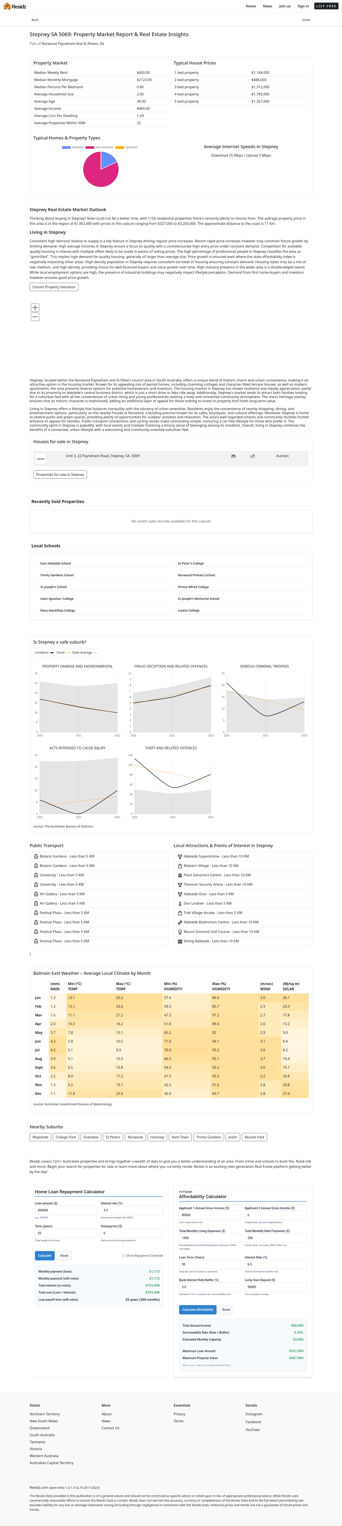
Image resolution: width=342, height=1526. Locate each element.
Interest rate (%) (132, 1211)
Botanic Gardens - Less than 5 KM (63, 856)
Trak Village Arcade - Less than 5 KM (209, 913)
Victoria (36, 1448)
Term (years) (66, 1233)
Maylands (40, 1137)
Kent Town (180, 1137)
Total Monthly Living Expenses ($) (210, 1240)
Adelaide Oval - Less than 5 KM (205, 894)
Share (306, 20)
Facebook (253, 1421)
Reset (64, 1255)
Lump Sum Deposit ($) (276, 1287)
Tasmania (37, 1442)
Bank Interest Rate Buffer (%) (210, 1287)
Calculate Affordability (198, 1309)
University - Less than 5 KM (58, 875)
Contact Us (110, 1428)
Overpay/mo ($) (132, 1233)
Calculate (44, 1255)
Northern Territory (45, 1414)
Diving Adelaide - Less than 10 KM (208, 941)
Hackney (157, 1137)
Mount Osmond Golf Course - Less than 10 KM (218, 932)
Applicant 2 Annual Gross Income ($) (276, 1215)
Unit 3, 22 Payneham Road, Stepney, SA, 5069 (103, 455)
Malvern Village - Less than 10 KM (207, 866)
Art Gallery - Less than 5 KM (59, 894)
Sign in (303, 6)
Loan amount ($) (66, 1211)
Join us (285, 6)
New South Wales (44, 1421)
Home (251, 6)
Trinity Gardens (208, 1137)
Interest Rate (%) (276, 1265)
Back (35, 20)
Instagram (254, 1414)
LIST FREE (326, 6)
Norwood (135, 1137)
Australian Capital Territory (52, 1462)
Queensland (40, 1428)
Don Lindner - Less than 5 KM (204, 903)
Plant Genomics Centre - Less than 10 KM (214, 875)
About (106, 1414)
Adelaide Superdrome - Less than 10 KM (213, 856)
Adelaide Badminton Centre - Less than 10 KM (217, 922)
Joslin (233, 1137)
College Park (66, 1137)
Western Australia (44, 1455)
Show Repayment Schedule (142, 1255)
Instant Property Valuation (54, 287)
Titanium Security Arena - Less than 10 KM (215, 884)
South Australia (42, 1435)
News (267, 6)
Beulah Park (254, 1137)
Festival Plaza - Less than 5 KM (61, 913)
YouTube (253, 1429)
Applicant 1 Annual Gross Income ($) (210, 1215)
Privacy (179, 1414)
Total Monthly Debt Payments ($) (276, 1238)
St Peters (113, 1137)
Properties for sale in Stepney (60, 474)
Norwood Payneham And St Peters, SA (73, 43)
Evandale (91, 1137)
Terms (179, 1421)
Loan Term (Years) (210, 1265)
